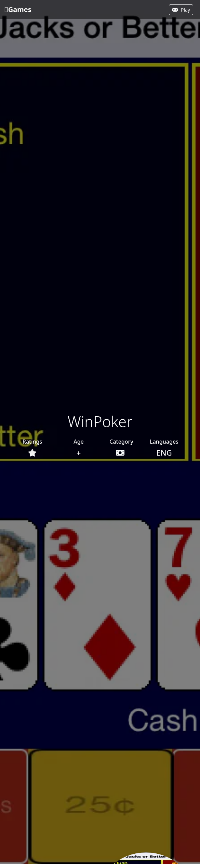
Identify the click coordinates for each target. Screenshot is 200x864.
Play (181, 9)
